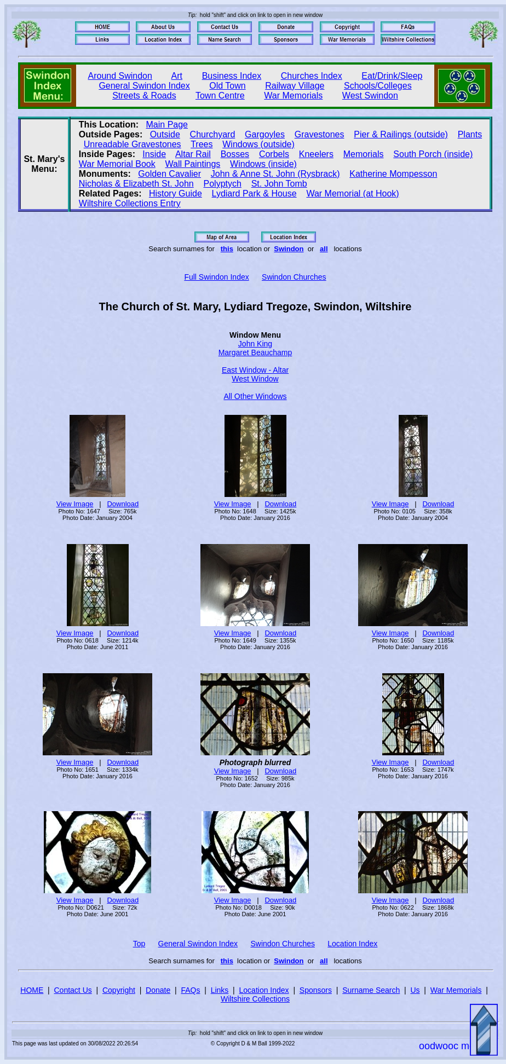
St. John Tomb (279, 183)
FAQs (190, 990)
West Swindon (370, 95)
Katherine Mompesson (393, 173)
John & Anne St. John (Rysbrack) (275, 173)
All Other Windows (254, 396)
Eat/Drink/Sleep (391, 75)
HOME (31, 990)
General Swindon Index (144, 85)
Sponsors (316, 990)
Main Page (167, 124)
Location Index (352, 943)
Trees (201, 144)
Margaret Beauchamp (255, 352)
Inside (154, 154)
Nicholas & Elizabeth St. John (136, 183)
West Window (255, 378)
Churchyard (212, 134)
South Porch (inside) (433, 154)
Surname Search (371, 990)
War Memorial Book (117, 164)
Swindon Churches (294, 277)
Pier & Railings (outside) (401, 134)
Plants (470, 134)
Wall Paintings (193, 164)
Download (123, 504)
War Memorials (293, 95)
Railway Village (294, 85)
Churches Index (311, 75)
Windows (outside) (258, 144)
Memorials (363, 154)
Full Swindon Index (216, 277)
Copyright (118, 990)
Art (176, 75)
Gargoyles (265, 134)
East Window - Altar (255, 370)
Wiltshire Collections (255, 998)
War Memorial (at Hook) (352, 193)
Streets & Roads (144, 95)
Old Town (227, 85)
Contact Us (73, 990)
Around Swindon (120, 75)
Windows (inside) (263, 164)
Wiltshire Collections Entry (130, 203)
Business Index (232, 75)
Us (414, 990)
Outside (165, 134)
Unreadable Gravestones (132, 144)
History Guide (175, 193)
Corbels (274, 154)
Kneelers (316, 154)
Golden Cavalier (169, 173)
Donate (158, 990)
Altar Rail (193, 154)
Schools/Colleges (378, 85)
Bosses (235, 154)
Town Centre (220, 95)
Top (139, 943)
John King (255, 343)
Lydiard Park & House (254, 193)
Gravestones (319, 134)
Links (220, 990)
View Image (75, 504)
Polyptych (223, 183)
